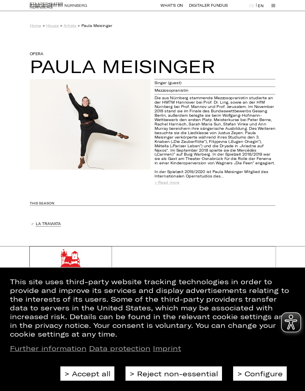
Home (35, 25)
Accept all (91, 373)
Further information (48, 348)
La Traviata (48, 224)
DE (252, 9)
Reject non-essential (177, 373)
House (52, 25)
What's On (171, 9)
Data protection (120, 348)
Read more (168, 183)
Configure (264, 373)
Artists (70, 25)
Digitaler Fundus (208, 9)
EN (260, 9)
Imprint (167, 348)
